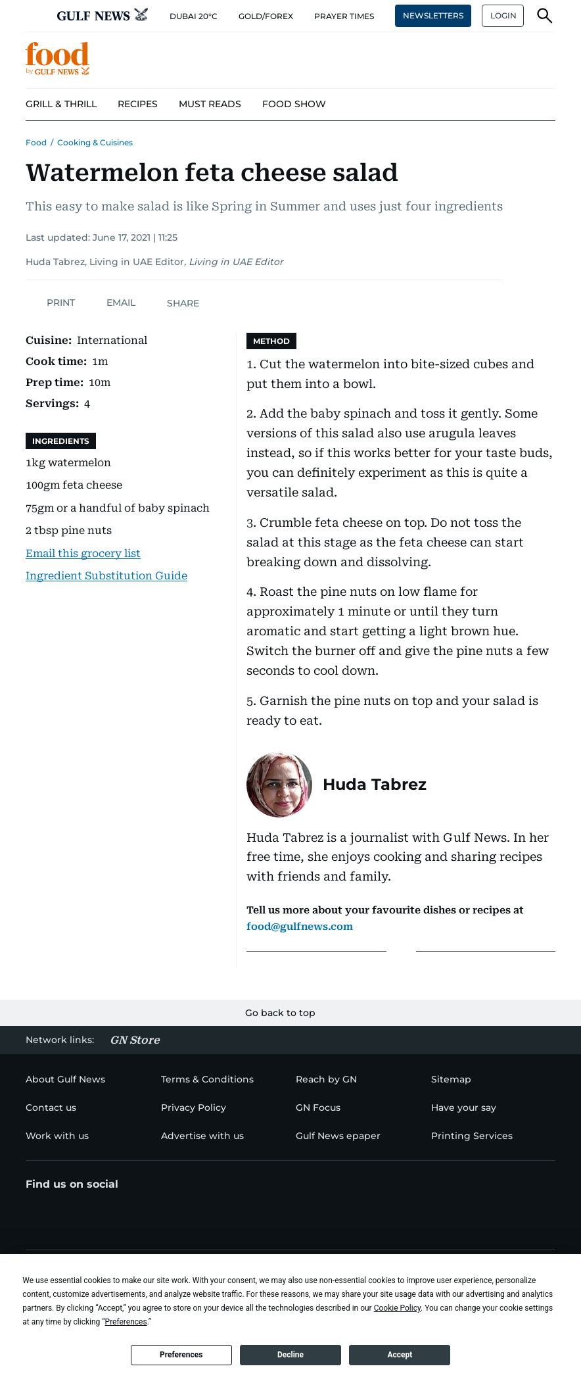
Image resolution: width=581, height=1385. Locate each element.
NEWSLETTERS (433, 15)
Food (36, 142)
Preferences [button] (126, 1321)
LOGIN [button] (503, 15)
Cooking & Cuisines (95, 142)
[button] (36, 15)
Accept (399, 1354)
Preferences (181, 1354)
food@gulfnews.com (299, 927)
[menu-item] (61, 104)
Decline (290, 1354)
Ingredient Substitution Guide (106, 576)
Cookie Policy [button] (397, 1308)
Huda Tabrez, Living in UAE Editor (105, 262)
